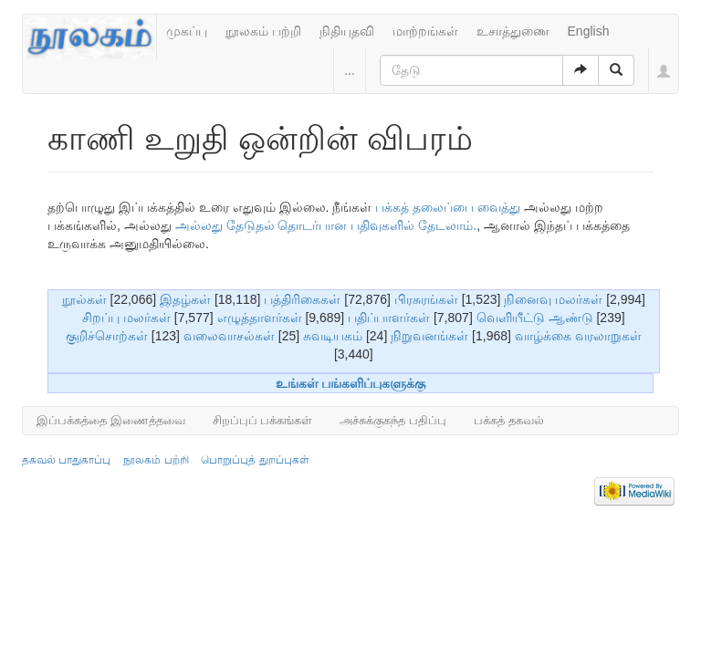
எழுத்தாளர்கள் (259, 317)
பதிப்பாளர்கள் (389, 317)
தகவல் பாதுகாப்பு (66, 460)
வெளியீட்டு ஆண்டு (534, 317)
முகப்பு (186, 31)
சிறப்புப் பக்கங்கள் (263, 420)
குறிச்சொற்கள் (107, 335)
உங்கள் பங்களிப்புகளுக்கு (351, 383)
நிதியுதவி (346, 31)
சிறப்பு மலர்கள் (126, 317)
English (589, 31)
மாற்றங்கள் (425, 31)
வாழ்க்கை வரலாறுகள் (578, 335)
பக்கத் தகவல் (509, 420)
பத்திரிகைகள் (302, 299)
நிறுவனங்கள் (429, 335)
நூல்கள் (84, 299)
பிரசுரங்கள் (426, 299)
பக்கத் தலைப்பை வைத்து (447, 207)
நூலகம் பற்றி (263, 31)
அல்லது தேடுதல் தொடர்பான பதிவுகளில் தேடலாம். (325, 225)
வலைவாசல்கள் (229, 335)
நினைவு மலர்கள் (553, 299)
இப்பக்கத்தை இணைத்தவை (111, 420)
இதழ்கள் (185, 299)
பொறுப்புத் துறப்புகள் (255, 460)
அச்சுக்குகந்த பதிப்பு (393, 420)
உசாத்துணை (512, 31)
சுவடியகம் (332, 335)
